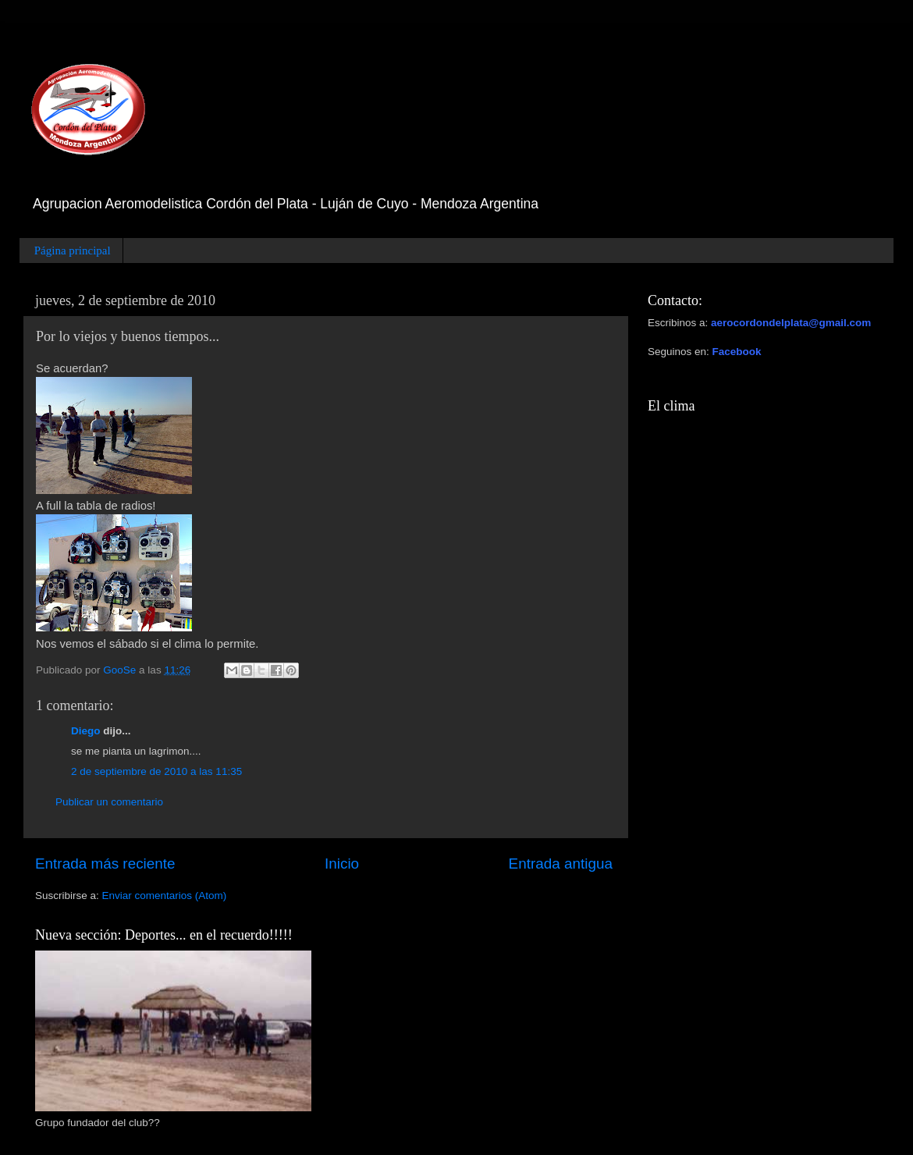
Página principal (72, 250)
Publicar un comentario (109, 802)
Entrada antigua (561, 863)
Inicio (342, 863)
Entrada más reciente (105, 863)
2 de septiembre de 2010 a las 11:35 (156, 771)
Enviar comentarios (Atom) (164, 895)
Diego (86, 731)
